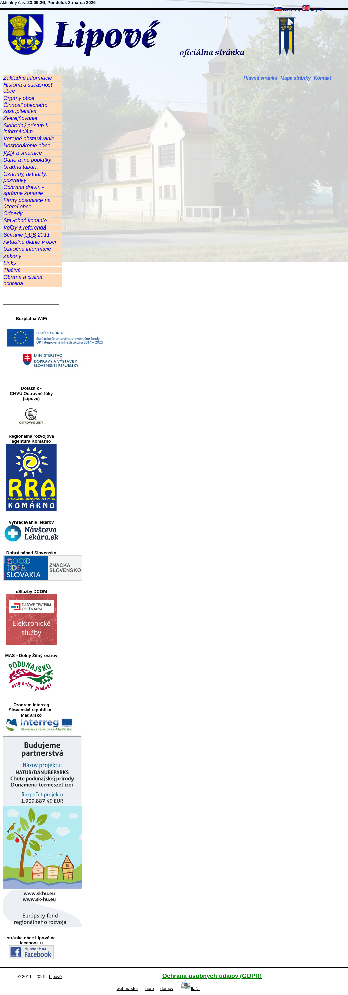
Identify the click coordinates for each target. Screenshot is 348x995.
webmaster (127, 988)
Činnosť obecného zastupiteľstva (25, 108)
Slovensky (287, 9)
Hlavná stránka (260, 78)
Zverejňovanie (20, 118)
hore (149, 988)
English (312, 9)
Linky (9, 263)
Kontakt (322, 78)
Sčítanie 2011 (26, 235)
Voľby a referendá (24, 228)
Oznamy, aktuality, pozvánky (25, 177)
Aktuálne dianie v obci (29, 242)
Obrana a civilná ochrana (22, 280)
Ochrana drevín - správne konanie (23, 190)
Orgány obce (18, 98)
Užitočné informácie (27, 249)
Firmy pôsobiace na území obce (27, 203)
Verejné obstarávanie (28, 138)
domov (166, 988)
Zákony (12, 256)
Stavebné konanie (25, 220)
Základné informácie (27, 78)
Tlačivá (12, 270)
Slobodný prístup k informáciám (25, 128)
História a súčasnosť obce (27, 88)
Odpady (12, 213)
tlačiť (190, 988)
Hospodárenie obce (26, 146)
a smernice (22, 153)
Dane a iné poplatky (27, 160)
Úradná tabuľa (20, 167)
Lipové (55, 976)
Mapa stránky (295, 78)
